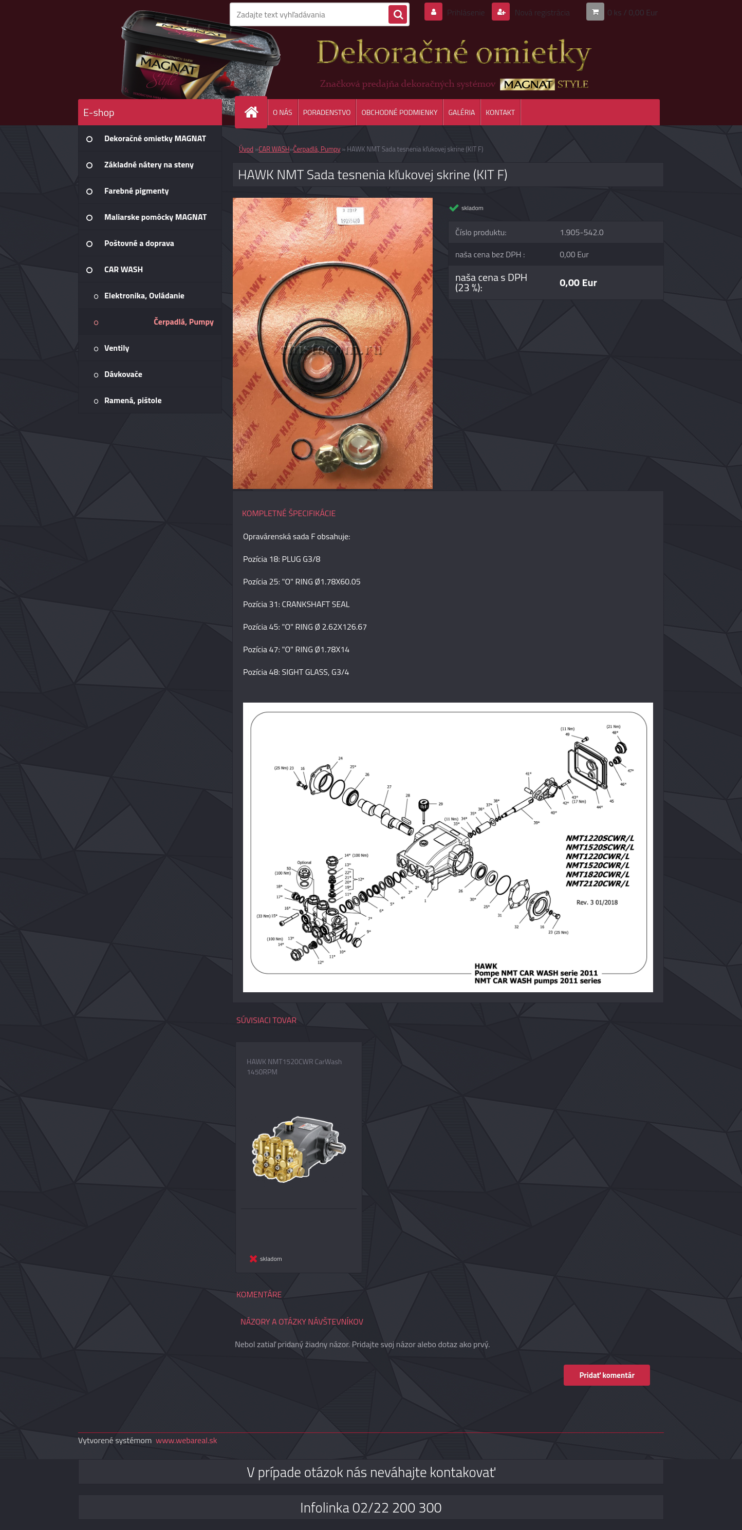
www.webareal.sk (186, 1440)
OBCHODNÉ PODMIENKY (399, 112)
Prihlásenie (466, 12)
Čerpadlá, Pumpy (317, 149)
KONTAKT (500, 112)
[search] (397, 15)
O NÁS (282, 112)
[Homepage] (255, 112)
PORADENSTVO (327, 112)
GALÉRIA (461, 112)
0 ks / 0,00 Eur (632, 12)
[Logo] (148, 61)
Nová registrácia (541, 12)
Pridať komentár (607, 1375)
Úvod (246, 149)
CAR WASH (273, 149)
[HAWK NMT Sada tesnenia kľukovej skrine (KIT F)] (333, 202)
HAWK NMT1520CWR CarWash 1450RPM (294, 1066)
